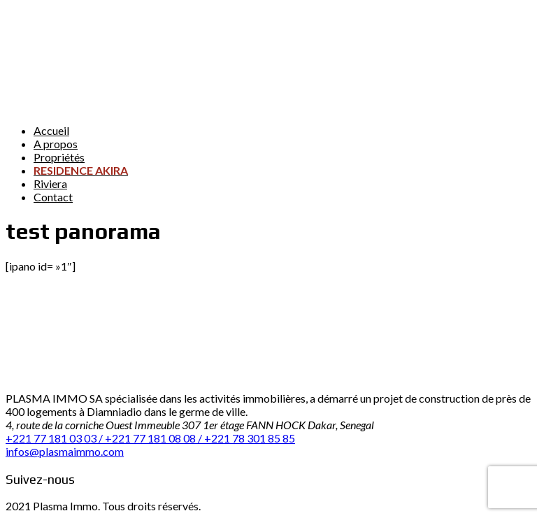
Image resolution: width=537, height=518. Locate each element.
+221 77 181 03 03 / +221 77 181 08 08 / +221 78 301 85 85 (150, 438)
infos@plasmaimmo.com (65, 451)
